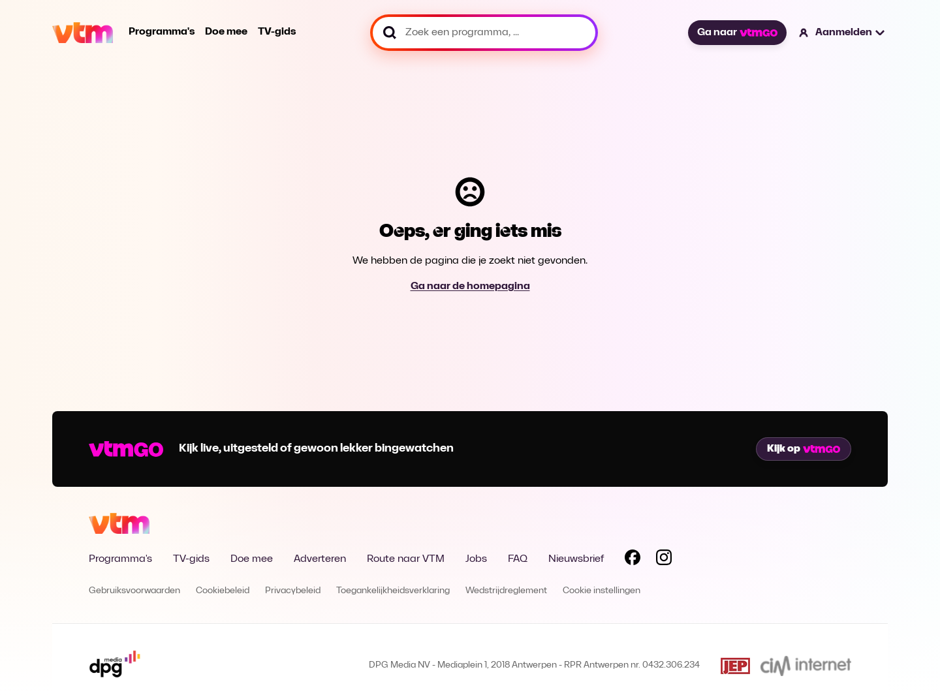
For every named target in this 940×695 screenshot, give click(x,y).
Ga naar (737, 32)
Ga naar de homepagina (470, 286)
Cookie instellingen (601, 591)
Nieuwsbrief (576, 559)
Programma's (162, 32)
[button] (842, 32)
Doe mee (226, 32)
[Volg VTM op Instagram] (664, 559)
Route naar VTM (406, 559)
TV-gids (277, 32)
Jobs (476, 559)
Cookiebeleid (222, 591)
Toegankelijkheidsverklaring (393, 591)
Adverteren (320, 559)
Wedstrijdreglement (506, 591)
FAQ (517, 559)
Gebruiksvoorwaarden (134, 591)
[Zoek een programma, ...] (484, 32)
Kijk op (803, 449)
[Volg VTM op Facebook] (632, 559)
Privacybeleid (293, 591)
